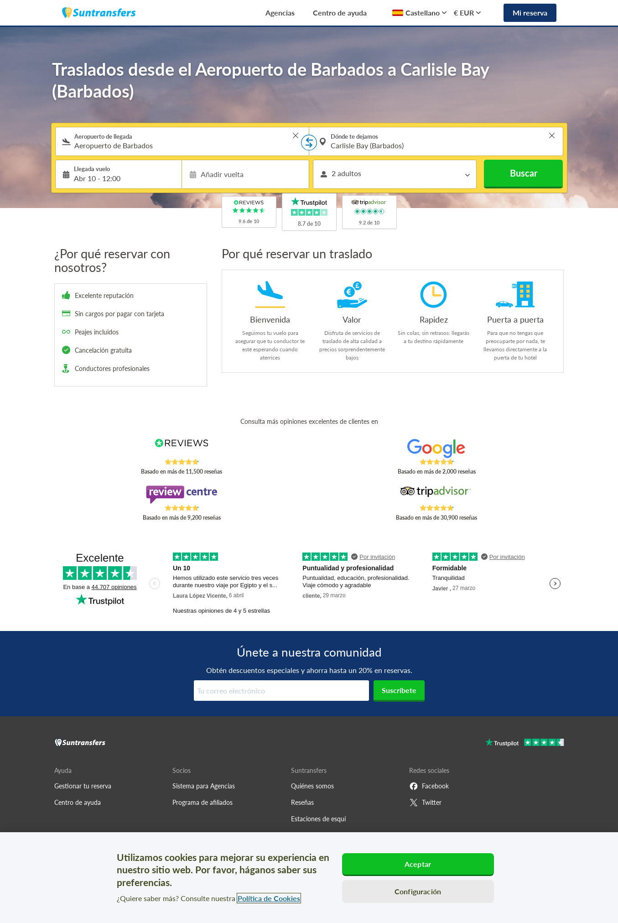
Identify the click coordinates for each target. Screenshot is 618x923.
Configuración (418, 891)
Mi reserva (530, 12)
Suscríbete (399, 690)
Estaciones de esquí (318, 819)
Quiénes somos (312, 786)
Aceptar (418, 864)
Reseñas (302, 802)
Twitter (425, 802)
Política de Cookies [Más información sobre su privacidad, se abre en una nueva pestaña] (269, 898)
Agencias (280, 12)
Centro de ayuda (340, 12)
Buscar (523, 172)
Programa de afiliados (202, 802)
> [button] (295, 135)
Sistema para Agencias (203, 786)
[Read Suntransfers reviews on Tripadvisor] (436, 494)
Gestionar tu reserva (82, 786)
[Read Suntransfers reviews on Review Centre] (181, 494)
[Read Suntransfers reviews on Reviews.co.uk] (181, 448)
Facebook (429, 786)
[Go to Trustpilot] (524, 743)
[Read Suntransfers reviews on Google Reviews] (436, 448)
